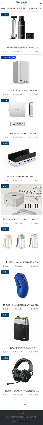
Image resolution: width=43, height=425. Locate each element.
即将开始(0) (22, 9)
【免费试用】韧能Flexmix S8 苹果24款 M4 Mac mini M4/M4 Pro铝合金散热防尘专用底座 (22, 219)
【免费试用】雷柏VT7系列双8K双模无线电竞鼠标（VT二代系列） (22, 305)
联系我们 (17, 417)
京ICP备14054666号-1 (24, 421)
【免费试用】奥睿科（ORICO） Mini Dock (21, 176)
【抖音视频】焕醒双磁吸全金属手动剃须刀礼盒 (21, 48)
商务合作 (33, 417)
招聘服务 (25, 417)
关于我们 (9, 417)
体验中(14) (33, 9)
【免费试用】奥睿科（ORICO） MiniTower (21, 90)
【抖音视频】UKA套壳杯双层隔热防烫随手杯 (21, 262)
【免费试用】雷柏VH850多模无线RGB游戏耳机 (21, 391)
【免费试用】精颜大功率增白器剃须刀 (21, 348)
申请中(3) (11, 9)
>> (25, 404)
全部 (3, 9)
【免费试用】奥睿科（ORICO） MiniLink (21, 133)
